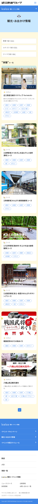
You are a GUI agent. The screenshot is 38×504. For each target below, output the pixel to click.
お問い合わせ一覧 (25, 486)
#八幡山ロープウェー (27, 396)
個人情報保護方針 (24, 493)
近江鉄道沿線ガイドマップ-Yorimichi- (18, 95)
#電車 (28, 105)
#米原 (23, 112)
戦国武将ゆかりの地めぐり (13, 341)
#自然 (21, 105)
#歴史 (7, 105)
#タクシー (15, 109)
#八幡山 (29, 392)
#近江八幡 (24, 109)
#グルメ (7, 116)
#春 (6, 396)
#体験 (14, 105)
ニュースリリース (7, 483)
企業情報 (23, 483)
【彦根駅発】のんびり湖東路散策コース (18, 200)
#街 (30, 112)
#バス (6, 109)
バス (3, 464)
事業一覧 (5, 471)
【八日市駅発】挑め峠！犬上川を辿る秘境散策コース (18, 247)
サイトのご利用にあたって (9, 493)
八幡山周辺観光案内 (11, 382)
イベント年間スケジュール (11, 443)
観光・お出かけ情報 (8, 437)
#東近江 (7, 112)
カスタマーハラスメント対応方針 (11, 495)
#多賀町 (16, 112)
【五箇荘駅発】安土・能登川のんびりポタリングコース (19, 294)
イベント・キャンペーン (9, 431)
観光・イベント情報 (10, 424)
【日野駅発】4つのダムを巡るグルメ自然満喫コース (18, 154)
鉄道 (3, 458)
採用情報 (4, 486)
